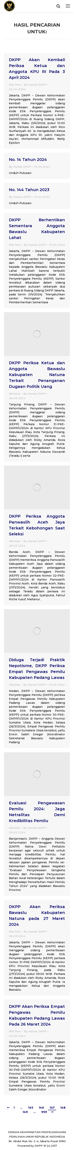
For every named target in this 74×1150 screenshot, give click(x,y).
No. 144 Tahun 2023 (29, 189)
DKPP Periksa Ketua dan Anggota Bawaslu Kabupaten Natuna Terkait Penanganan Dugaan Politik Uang (37, 374)
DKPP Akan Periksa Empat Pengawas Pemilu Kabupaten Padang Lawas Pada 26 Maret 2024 (37, 1015)
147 (52, 1107)
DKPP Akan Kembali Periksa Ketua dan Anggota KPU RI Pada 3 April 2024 (37, 68)
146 (41, 1107)
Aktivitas (14, 393)
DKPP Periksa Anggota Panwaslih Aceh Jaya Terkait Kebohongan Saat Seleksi (37, 525)
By (35, 84)
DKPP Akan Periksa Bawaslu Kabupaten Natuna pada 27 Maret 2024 (37, 915)
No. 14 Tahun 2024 (28, 159)
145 (30, 1107)
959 (44, 1112)
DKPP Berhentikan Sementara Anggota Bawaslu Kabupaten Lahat (37, 228)
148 (63, 1107)
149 (25, 1112)
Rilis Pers (15, 84)
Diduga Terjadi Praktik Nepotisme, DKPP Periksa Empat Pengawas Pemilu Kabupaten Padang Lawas (37, 668)
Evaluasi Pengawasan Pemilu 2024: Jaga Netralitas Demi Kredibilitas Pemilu (37, 812)
